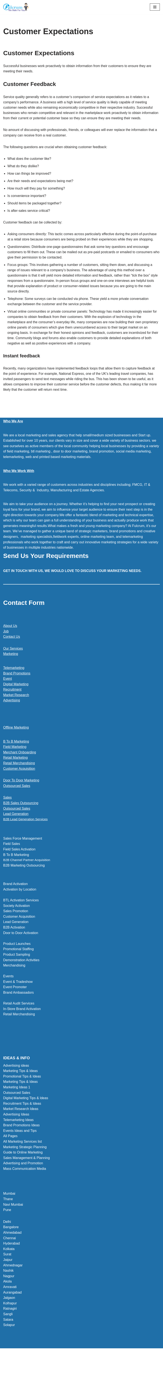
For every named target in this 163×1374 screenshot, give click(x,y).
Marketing (10, 670)
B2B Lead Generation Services (26, 835)
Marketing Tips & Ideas (20, 1087)
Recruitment (12, 706)
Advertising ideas (16, 1082)
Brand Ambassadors (18, 1009)
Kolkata (8, 1265)
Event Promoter (15, 1004)
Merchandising (14, 982)
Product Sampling (16, 971)
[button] (81, 836)
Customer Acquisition (19, 785)
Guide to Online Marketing (23, 1169)
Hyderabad (11, 1260)
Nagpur (8, 1293)
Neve (62, 1369)
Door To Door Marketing (21, 796)
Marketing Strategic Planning (25, 1164)
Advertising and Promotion (23, 1180)
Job (6, 647)
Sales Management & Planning (26, 1174)
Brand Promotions (16, 689)
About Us (10, 642)
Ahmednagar (13, 1282)
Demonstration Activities (21, 977)
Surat (7, 1271)
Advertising (11, 716)
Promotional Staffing (18, 966)
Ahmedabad (12, 1249)
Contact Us (11, 653)
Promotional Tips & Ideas (22, 1093)
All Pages (10, 1153)
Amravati (10, 1303)
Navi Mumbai (13, 1221)
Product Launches (17, 960)
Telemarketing (13, 684)
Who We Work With (18, 487)
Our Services (13, 664)
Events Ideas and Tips (20, 1147)
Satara (8, 1336)
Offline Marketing (16, 744)
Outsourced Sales (16, 802)
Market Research (16, 711)
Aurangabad (12, 1309)
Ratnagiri (10, 1325)
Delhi (7, 1238)
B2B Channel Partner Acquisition (27, 876)
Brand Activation (15, 900)
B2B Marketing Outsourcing (24, 882)
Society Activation (16, 922)
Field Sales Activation (19, 866)
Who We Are (13, 437)
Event (7, 695)
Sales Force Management (22, 855)
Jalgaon (9, 1314)
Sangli (8, 1331)
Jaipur (8, 1276)
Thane (8, 1216)
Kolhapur (10, 1320)
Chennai (9, 1255)
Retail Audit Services (18, 1020)
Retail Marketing (15, 774)
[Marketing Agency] (16, 7)
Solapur (9, 1341)
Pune (7, 1226)
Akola (7, 1298)
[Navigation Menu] (155, 7)
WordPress (96, 1369)
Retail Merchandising (19, 779)
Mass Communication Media (24, 1185)
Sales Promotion (15, 928)
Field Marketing (14, 763)
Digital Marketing (15, 700)
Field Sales (11, 860)
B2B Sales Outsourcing (20, 819)
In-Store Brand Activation (22, 1025)
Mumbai (9, 1210)
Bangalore (11, 1244)
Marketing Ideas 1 (16, 1104)
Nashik (8, 1287)
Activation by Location (19, 906)
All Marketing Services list (22, 1158)
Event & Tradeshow (18, 998)
